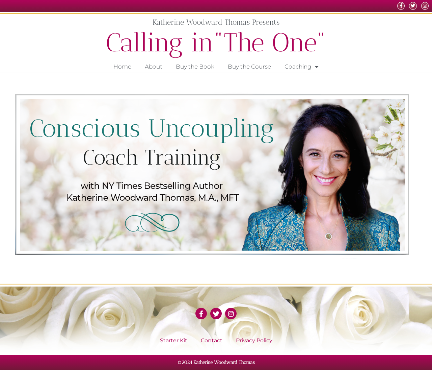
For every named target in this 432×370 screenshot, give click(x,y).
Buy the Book (195, 66)
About (153, 66)
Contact (211, 340)
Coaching (302, 66)
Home (122, 66)
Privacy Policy (254, 340)
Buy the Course (249, 66)
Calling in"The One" (216, 42)
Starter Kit (173, 340)
